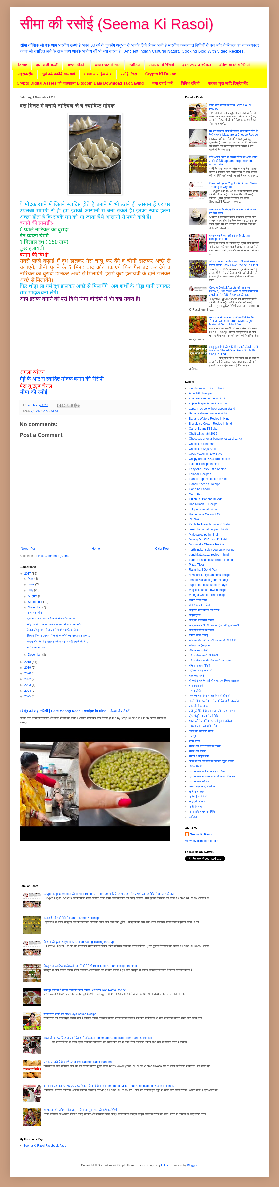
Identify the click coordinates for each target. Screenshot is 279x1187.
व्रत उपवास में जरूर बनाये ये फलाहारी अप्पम (212, 776)
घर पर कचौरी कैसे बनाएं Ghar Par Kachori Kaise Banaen (78, 1062)
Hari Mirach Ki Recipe (203, 504)
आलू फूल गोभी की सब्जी (201, 630)
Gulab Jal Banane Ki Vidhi (206, 499)
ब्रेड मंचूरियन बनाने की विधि (203, 716)
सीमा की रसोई (33, 391)
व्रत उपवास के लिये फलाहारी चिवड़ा (207, 771)
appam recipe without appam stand (212, 408)
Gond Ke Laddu (199, 489)
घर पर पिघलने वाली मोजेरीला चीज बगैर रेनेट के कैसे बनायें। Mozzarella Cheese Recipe (233, 132)
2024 (28, 690)
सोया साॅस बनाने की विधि (202, 811)
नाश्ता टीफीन (76, 65)
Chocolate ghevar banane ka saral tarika (215, 438)
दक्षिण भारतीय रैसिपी (234, 65)
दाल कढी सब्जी (47, 65)
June (31, 584)
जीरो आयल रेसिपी (198, 650)
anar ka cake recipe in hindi (207, 398)
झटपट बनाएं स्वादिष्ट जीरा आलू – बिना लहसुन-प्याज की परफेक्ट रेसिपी (81, 1110)
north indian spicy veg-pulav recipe (212, 549)
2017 (28, 573)
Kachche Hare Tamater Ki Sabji (209, 524)
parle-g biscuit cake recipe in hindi (211, 559)
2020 (28, 673)
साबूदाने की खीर (197, 801)
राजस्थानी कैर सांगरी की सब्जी (205, 746)
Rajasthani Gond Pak (203, 569)
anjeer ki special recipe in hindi (209, 403)
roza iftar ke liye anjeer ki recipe (210, 575)
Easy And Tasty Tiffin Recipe (207, 469)
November (35, 607)
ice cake (194, 519)
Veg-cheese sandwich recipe (208, 590)
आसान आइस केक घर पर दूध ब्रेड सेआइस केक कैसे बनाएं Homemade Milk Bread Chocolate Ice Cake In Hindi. (109, 1086)
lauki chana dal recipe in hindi (208, 529)
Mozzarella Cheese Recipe (206, 544)
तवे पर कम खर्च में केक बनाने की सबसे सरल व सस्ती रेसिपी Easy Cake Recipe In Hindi (233, 263)
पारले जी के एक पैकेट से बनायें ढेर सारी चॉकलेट (214, 701)
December (35, 654)
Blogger (192, 1165)
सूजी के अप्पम (196, 806)
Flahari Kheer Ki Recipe (204, 484)
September (35, 602)
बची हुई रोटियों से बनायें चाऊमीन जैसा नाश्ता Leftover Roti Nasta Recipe (85, 990)
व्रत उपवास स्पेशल (196, 65)
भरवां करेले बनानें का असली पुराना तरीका (210, 721)
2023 (28, 685)
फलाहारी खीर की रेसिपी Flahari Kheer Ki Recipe (72, 918)
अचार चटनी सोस (107, 65)
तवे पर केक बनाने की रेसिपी (203, 655)
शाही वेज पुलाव (196, 791)
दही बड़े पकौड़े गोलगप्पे (58, 74)
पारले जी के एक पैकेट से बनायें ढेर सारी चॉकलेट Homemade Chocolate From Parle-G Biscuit (98, 1038)
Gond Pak (195, 494)
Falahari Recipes (200, 474)
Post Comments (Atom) (53, 556)
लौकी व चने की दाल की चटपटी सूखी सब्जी (211, 761)
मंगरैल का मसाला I (36, 647)
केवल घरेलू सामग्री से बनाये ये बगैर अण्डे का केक (53, 630)
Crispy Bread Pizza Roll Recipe (209, 459)
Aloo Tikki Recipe (200, 393)
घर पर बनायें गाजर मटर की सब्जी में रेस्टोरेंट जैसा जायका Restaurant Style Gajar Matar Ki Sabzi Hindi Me (232, 321)
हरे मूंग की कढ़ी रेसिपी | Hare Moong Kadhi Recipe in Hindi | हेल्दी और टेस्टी (75, 711)
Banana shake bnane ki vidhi (208, 413)
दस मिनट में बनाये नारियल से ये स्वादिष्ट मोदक (51, 618)
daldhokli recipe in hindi (204, 464)
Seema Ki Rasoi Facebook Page (44, 1145)
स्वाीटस (134, 65)
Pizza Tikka (196, 564)
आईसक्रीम (25, 74)
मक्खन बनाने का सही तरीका (203, 726)
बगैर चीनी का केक (198, 706)
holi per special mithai (203, 509)
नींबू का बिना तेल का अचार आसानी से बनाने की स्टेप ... (56, 624)
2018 (28, 662)
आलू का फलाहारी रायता (201, 620)
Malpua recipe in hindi (203, 534)
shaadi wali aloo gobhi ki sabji (208, 580)
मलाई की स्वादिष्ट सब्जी (201, 731)
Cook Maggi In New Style (205, 453)
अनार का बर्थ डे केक (200, 605)
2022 (28, 679)
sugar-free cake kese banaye (208, 585)
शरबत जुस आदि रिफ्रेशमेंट (228, 83)
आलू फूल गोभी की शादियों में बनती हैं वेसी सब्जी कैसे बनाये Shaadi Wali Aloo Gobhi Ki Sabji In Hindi (233, 350)
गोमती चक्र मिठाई (198, 635)
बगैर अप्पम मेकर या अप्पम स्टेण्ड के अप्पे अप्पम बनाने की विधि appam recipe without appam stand (233, 160)
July (31, 590)
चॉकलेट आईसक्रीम (199, 645)
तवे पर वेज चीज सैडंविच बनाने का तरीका (210, 660)
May (31, 578)
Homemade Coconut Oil (204, 514)
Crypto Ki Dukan (160, 74)
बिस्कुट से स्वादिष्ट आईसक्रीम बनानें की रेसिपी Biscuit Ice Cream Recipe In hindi (90, 966)
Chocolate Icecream (202, 444)
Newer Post (28, 548)
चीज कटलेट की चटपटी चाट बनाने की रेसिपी (212, 640)
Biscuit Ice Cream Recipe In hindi (211, 423)
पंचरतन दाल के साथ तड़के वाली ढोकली (209, 695)
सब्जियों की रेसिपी (198, 796)
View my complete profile (201, 840)
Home (21, 65)
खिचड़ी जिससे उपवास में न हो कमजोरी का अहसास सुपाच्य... (58, 635)
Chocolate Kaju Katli (202, 449)
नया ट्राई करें (162, 83)
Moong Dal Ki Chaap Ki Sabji (208, 539)
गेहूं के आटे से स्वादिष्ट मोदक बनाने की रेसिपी (62, 379)
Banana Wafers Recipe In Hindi (209, 418)
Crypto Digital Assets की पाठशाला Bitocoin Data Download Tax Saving (80, 83)
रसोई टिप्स (129, 74)
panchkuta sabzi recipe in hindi (209, 554)
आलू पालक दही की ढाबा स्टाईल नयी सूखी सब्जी (214, 625)
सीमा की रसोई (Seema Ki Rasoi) (116, 24)
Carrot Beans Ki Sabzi (203, 428)
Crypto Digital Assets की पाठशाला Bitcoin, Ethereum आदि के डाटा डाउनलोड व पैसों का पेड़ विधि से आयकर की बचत (233, 291)
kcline (165, 1165)
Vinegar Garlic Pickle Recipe (207, 595)
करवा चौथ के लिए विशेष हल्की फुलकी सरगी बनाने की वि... (57, 641)
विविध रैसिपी (190, 83)
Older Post (162, 548)
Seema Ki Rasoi (201, 834)
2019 (28, 667)
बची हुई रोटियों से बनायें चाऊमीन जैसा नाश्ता (212, 710)
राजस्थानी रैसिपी (161, 65)
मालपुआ (193, 736)
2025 (28, 696)
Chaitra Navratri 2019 (203, 433)
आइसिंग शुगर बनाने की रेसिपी (204, 610)
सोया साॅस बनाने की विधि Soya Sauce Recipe (70, 1014)
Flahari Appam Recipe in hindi (208, 479)
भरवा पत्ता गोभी (35, 612)
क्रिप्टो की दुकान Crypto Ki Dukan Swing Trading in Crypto (80, 942)
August (33, 596)
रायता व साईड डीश (97, 74)
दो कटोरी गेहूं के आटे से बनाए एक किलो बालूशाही (214, 680)
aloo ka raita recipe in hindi (206, 388)
